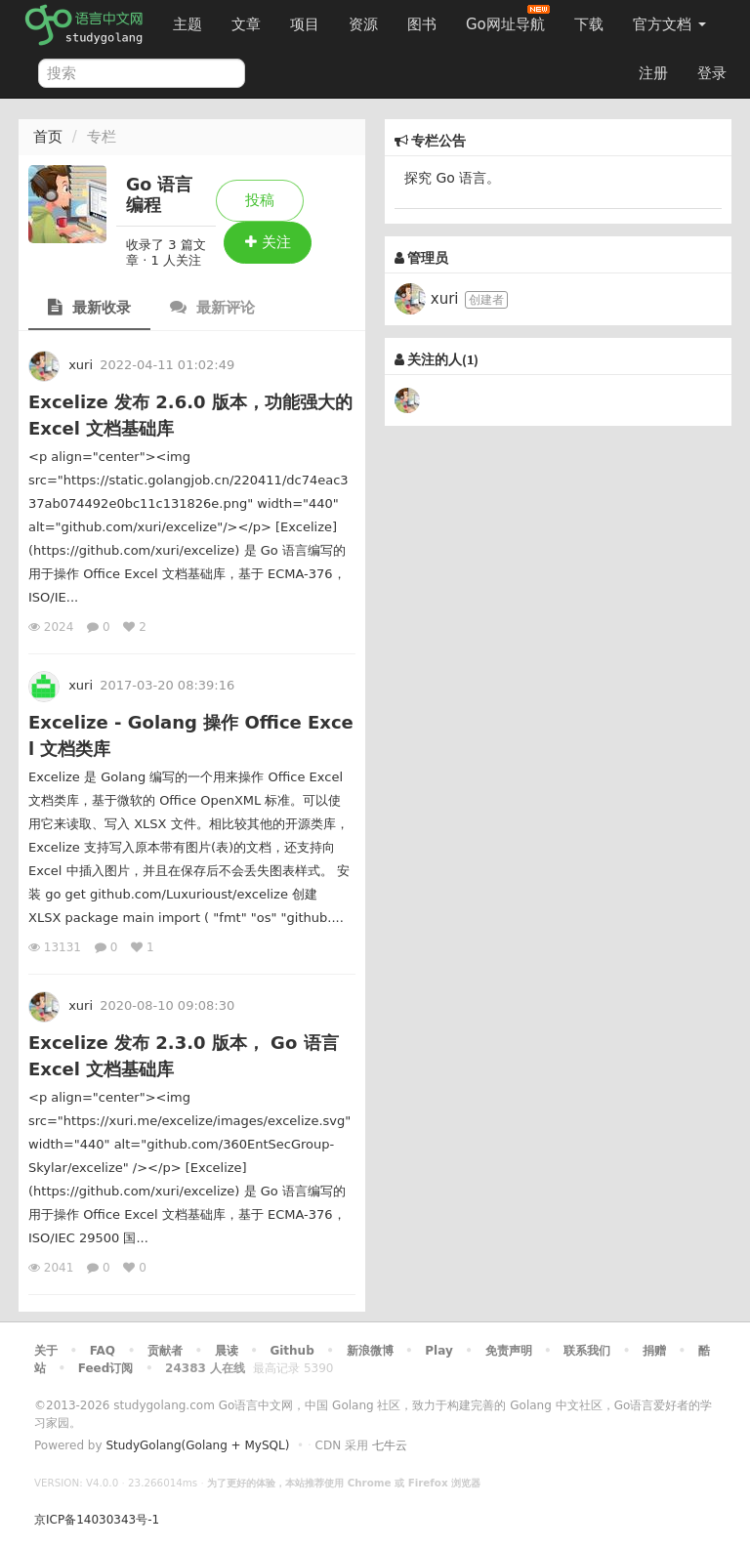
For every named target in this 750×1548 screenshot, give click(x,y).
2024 (52, 627)
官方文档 (669, 24)
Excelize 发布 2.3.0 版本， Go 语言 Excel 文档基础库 (183, 1055)
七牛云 (389, 1445)
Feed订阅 (106, 1368)
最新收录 (89, 307)
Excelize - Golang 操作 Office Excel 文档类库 (191, 735)
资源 (363, 24)
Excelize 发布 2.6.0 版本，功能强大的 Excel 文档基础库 (190, 415)
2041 (52, 1268)
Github (291, 1351)
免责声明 (508, 1351)
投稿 (259, 200)
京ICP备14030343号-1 (96, 1520)
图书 (422, 24)
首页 (47, 137)
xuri (80, 364)
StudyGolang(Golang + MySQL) (197, 1445)
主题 (187, 24)
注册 (653, 73)
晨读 (226, 1351)
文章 (246, 24)
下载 (589, 24)
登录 (712, 73)
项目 (304, 24)
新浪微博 (370, 1351)
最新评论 (212, 307)
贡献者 (165, 1351)
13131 (56, 947)
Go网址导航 (508, 19)
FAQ (102, 1351)
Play (438, 1351)
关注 (268, 242)
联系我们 (586, 1351)
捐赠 (654, 1351)
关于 (46, 1351)
